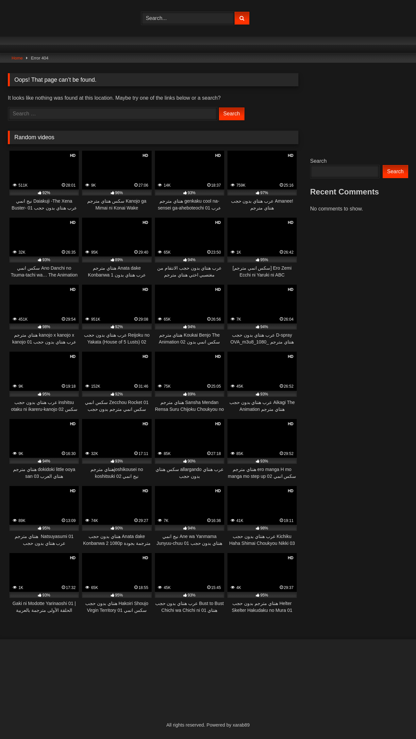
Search (318, 161)
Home (17, 58)
